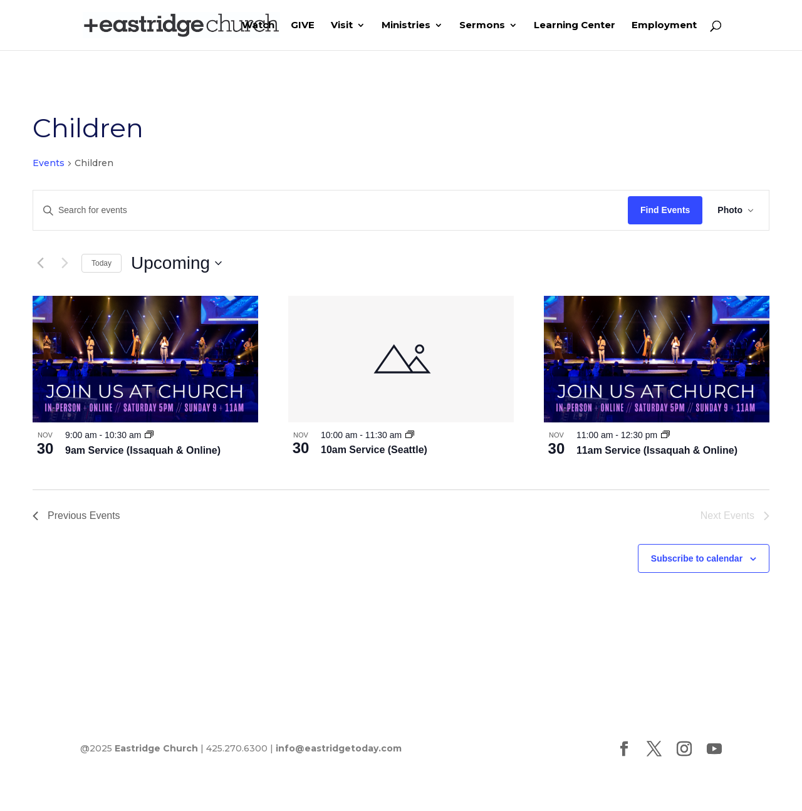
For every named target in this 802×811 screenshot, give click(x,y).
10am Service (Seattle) (374, 449)
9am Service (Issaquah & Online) (143, 450)
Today (101, 263)
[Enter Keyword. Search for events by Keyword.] (330, 210)
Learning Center (574, 26)
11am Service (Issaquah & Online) (656, 450)
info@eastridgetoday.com (339, 748)
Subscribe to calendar (696, 558)
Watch (258, 26)
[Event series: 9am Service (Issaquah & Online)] (149, 435)
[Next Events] (64, 263)
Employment (664, 26)
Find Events (665, 210)
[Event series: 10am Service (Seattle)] (409, 435)
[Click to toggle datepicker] (176, 263)
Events (49, 163)
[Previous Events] (40, 263)
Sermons (482, 26)
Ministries (406, 26)
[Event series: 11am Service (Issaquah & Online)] (665, 435)
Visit (342, 26)
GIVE (303, 26)
